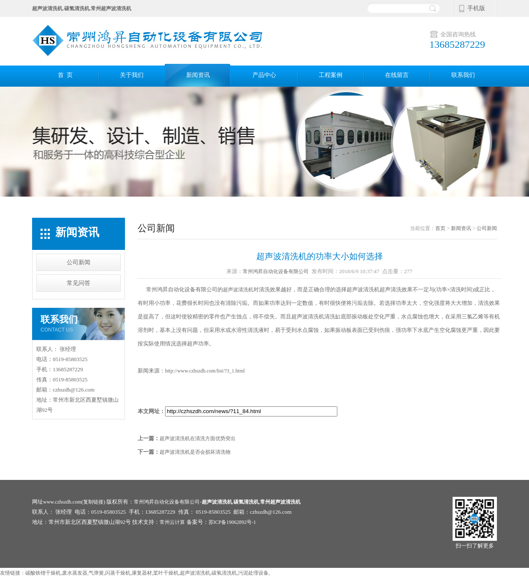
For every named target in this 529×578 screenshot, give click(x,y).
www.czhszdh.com (62, 502)
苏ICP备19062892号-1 (232, 522)
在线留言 (397, 75)
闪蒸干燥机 (117, 573)
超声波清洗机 (238, 290)
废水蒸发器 (74, 573)
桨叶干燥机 (166, 573)
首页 (440, 228)
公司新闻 (78, 262)
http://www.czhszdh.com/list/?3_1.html (205, 371)
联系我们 (463, 75)
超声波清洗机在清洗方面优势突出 (198, 438)
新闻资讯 (198, 75)
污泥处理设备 (253, 573)
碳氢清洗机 (224, 573)
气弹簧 (96, 573)
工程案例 (330, 75)
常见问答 (78, 283)
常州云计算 (172, 522)
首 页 (65, 75)
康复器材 (142, 573)
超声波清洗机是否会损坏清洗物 (195, 452)
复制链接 (93, 502)
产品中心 (264, 75)
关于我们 (132, 75)
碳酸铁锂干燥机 (43, 573)
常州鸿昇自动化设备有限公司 (276, 271)
